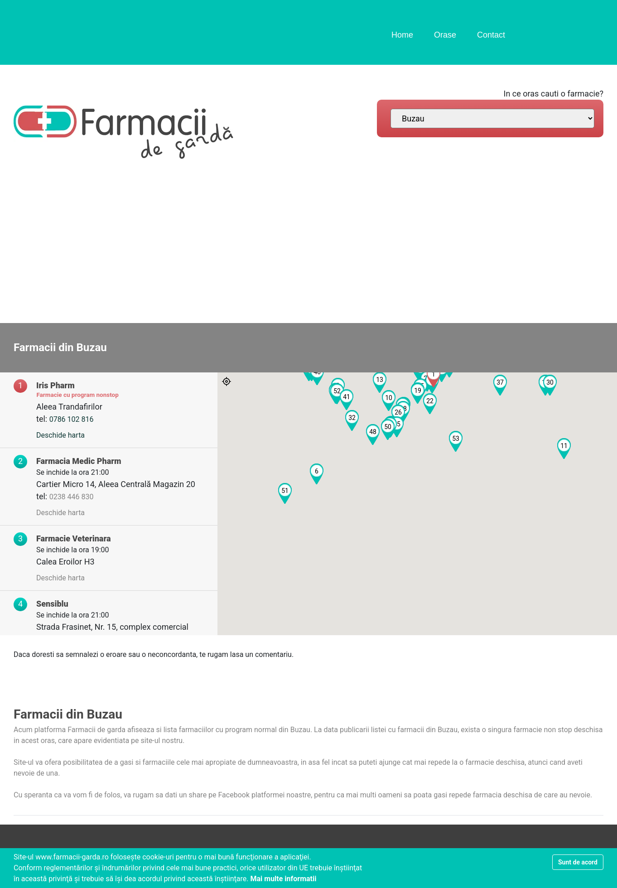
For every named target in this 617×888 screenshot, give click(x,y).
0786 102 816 (71, 419)
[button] (433, 377)
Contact (491, 34)
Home (402, 34)
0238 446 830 (71, 496)
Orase (445, 34)
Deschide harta (60, 435)
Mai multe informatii (283, 878)
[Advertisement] (308, 246)
